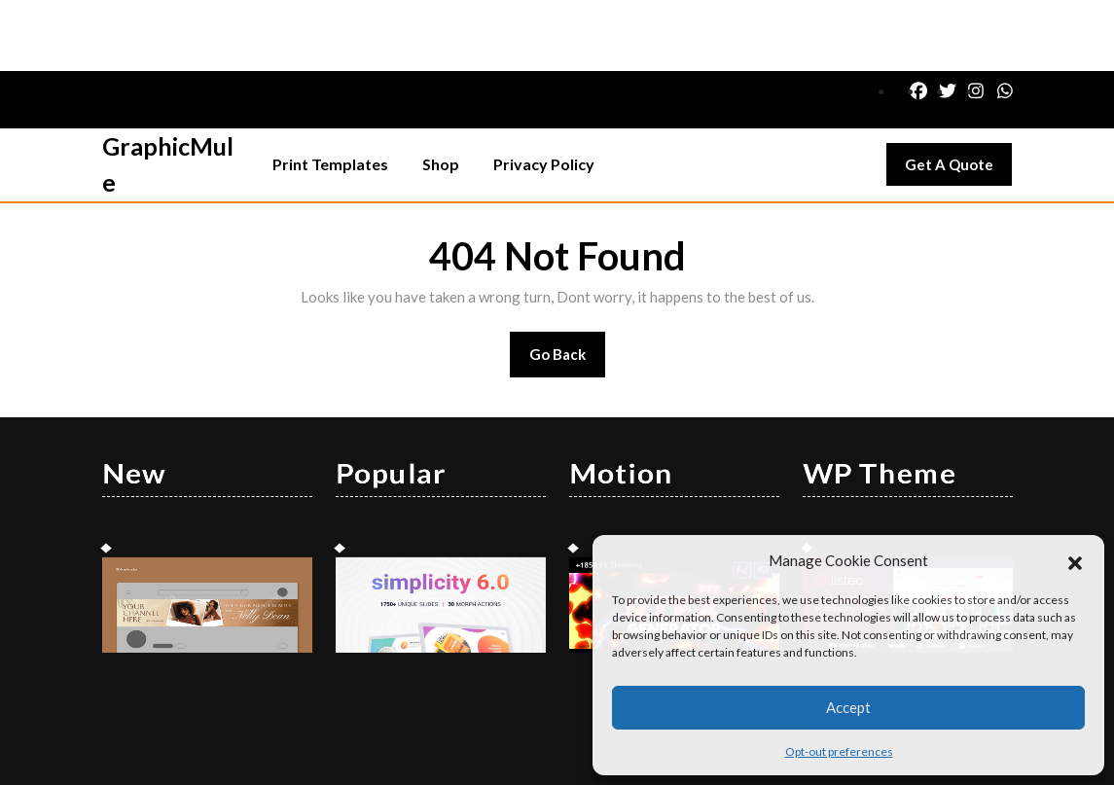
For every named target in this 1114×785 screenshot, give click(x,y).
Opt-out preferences (839, 751)
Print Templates (330, 93)
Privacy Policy (543, 93)
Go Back (567, 289)
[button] (1075, 560)
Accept (848, 707)
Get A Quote (958, 98)
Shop (440, 93)
